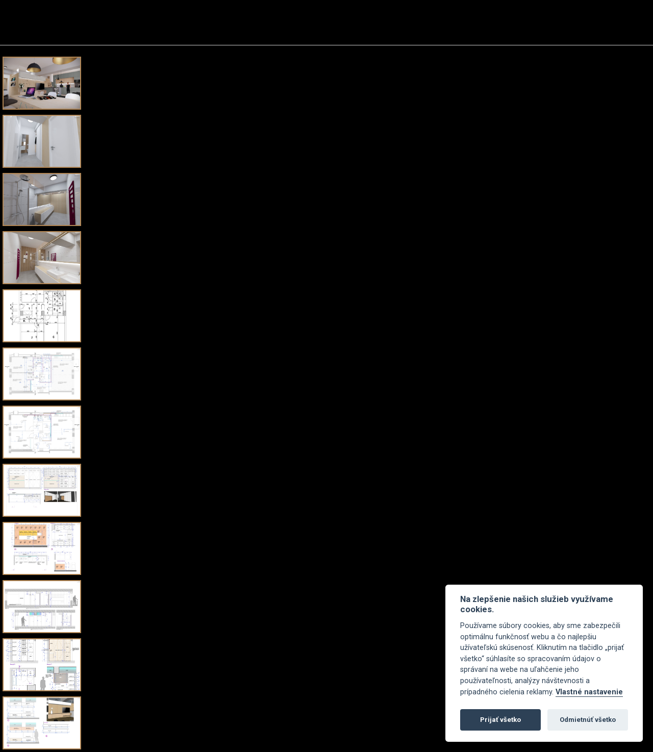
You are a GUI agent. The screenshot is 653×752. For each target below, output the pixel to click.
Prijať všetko (500, 719)
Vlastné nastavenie (589, 692)
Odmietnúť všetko (588, 719)
